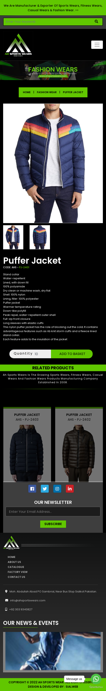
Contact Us (16, 577)
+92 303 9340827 (17, 609)
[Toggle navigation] (97, 45)
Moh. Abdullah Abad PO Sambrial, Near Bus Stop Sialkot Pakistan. (50, 591)
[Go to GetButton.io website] (96, 687)
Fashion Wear (47, 92)
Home (27, 92)
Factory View (17, 572)
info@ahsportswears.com (24, 600)
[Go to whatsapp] (96, 679)
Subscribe (53, 524)
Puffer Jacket (73, 92)
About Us (14, 562)
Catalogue (16, 567)
